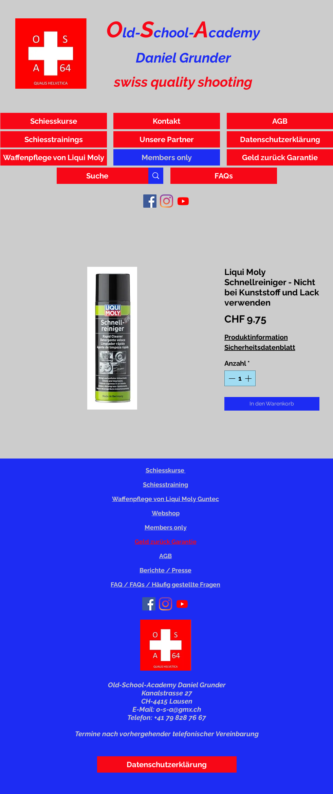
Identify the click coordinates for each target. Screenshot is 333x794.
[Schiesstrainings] (53, 139)
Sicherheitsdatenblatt (259, 347)
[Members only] (166, 157)
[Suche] (97, 176)
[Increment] (249, 378)
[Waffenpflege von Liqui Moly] (53, 157)
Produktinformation (256, 337)
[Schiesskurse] (53, 121)
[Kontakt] (166, 121)
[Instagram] (166, 201)
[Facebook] (149, 201)
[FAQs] (223, 176)
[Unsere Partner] (166, 139)
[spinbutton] (240, 378)
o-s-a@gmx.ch (178, 709)
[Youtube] (183, 201)
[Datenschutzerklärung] (167, 764)
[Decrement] (231, 378)
